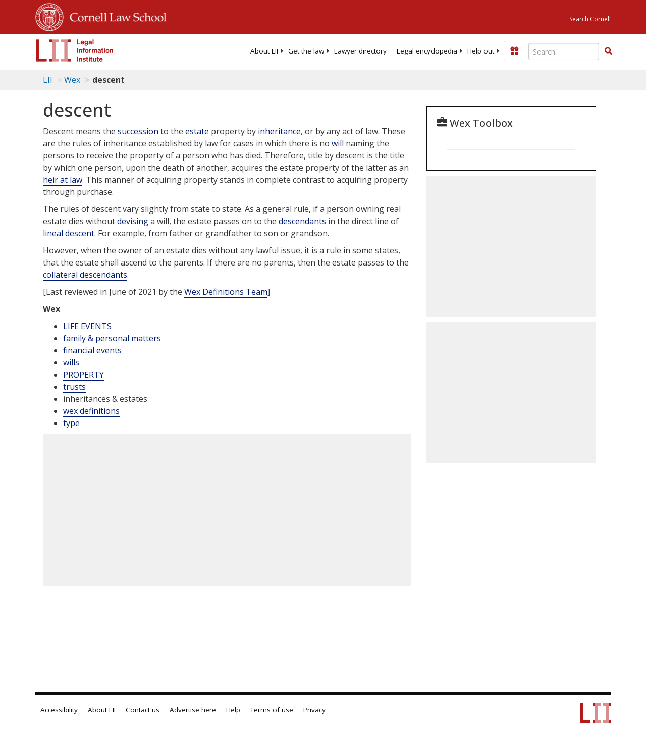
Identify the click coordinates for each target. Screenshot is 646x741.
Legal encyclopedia (427, 51)
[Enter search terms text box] (563, 51)
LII (47, 79)
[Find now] (608, 51)
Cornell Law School (115, 15)
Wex (72, 79)
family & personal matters (112, 338)
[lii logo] (75, 50)
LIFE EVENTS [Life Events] (87, 326)
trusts (74, 386)
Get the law (306, 51)
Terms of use (271, 709)
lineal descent (68, 233)
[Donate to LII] (514, 51)
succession (138, 131)
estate (197, 131)
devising (132, 221)
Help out (480, 51)
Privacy (314, 709)
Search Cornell (590, 19)
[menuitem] (264, 51)
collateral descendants (85, 274)
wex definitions (91, 410)
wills (71, 362)
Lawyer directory (360, 51)
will (338, 143)
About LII (264, 51)
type (71, 423)
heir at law (62, 179)
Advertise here (193, 709)
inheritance (279, 131)
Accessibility (59, 709)
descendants (302, 221)
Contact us (142, 709)
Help (233, 709)
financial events (92, 350)
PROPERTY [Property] (83, 374)
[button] (608, 51)
